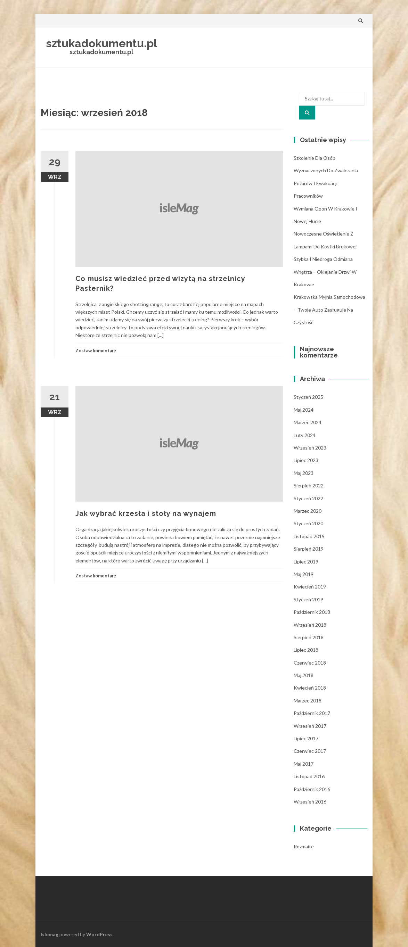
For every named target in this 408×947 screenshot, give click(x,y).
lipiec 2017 (306, 738)
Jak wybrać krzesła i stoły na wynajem (145, 513)
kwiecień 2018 (310, 688)
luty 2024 (305, 435)
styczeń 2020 (308, 523)
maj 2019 (303, 574)
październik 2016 (312, 789)
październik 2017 (312, 713)
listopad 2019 (309, 536)
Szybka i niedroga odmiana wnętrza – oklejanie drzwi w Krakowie (325, 271)
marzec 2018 (307, 700)
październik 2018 (312, 612)
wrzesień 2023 (310, 448)
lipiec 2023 (306, 460)
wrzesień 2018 (310, 625)
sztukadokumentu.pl (101, 43)
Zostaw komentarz (95, 350)
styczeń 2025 (308, 397)
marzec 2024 (307, 422)
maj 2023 (303, 473)
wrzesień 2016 (310, 802)
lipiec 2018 (306, 650)
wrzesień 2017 (310, 726)
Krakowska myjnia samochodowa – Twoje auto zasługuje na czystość (329, 309)
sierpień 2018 (309, 637)
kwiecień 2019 (310, 587)
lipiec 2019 (306, 562)
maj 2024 (303, 410)
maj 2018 (303, 675)
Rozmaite (304, 846)
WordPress (99, 934)
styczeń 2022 (308, 498)
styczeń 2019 (308, 599)
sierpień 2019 (309, 549)
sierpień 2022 (309, 485)
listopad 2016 (309, 776)
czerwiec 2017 (310, 751)
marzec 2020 (307, 511)
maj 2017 (303, 764)
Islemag (49, 934)
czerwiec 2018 (310, 663)
